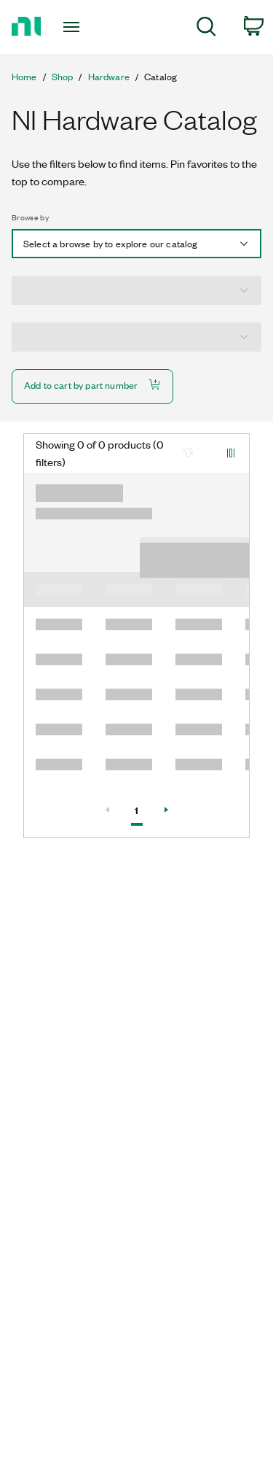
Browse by (30, 217)
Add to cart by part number (92, 385)
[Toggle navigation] (73, 27)
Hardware (109, 76)
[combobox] (136, 243)
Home (24, 76)
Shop (63, 76)
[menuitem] (206, 29)
